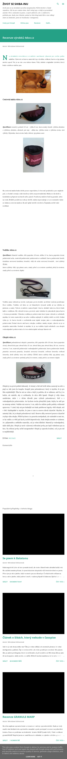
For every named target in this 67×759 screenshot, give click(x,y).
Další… (48, 23)
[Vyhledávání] (58, 4)
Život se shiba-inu (15, 4)
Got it (39, 757)
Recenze (37, 23)
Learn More (30, 757)
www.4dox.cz (23, 56)
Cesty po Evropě (9, 23)
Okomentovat (16, 582)
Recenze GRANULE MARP (19, 717)
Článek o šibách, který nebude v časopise (29, 637)
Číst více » (60, 582)
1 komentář (15, 740)
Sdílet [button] (59, 438)
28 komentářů (16, 661)
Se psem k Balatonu (15, 558)
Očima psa (24, 23)
